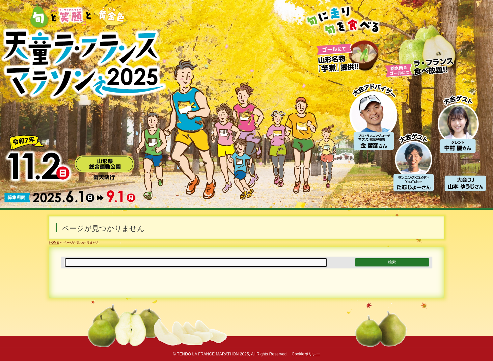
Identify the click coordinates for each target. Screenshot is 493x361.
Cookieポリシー (306, 354)
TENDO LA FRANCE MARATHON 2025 (213, 354)
